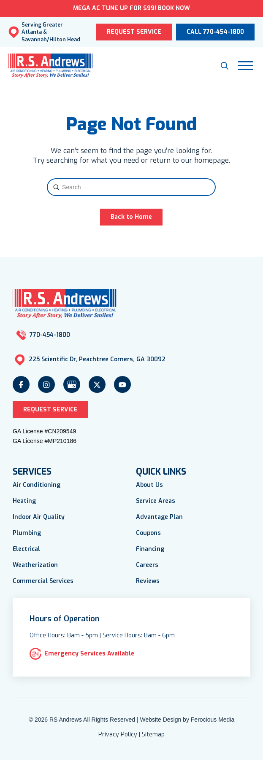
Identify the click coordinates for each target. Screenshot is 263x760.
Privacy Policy (117, 734)
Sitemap (153, 734)
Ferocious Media (213, 719)
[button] (225, 66)
